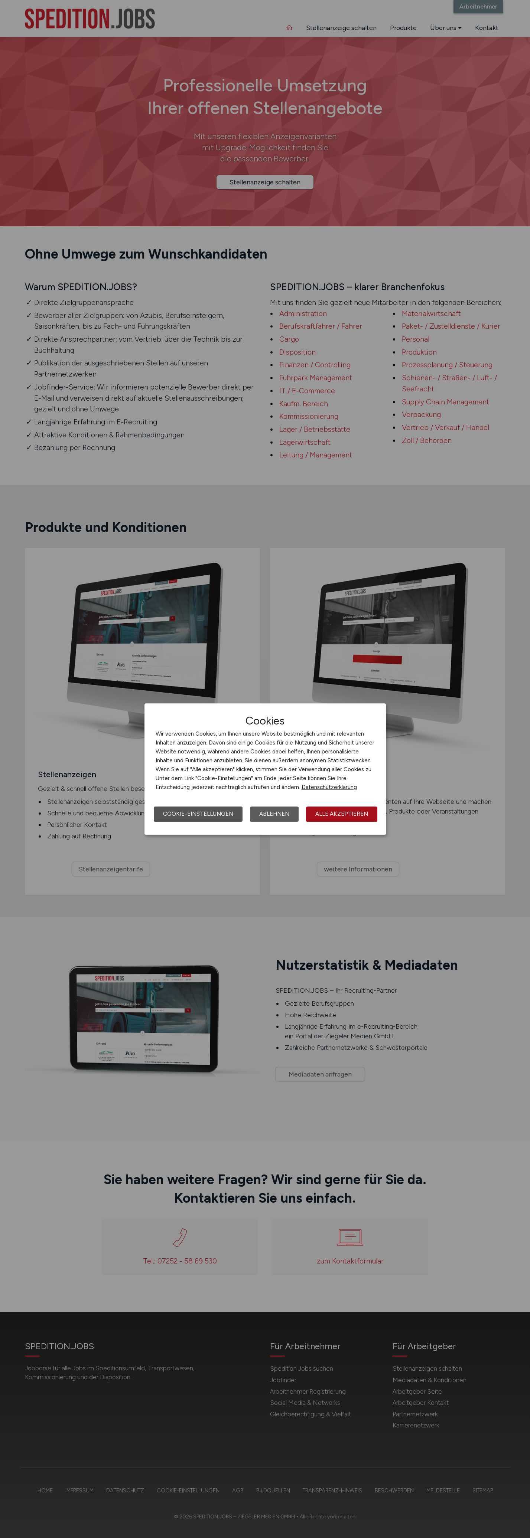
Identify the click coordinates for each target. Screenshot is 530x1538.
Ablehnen (274, 814)
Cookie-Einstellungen (198, 814)
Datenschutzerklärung (329, 787)
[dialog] (265, 769)
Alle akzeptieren (341, 814)
